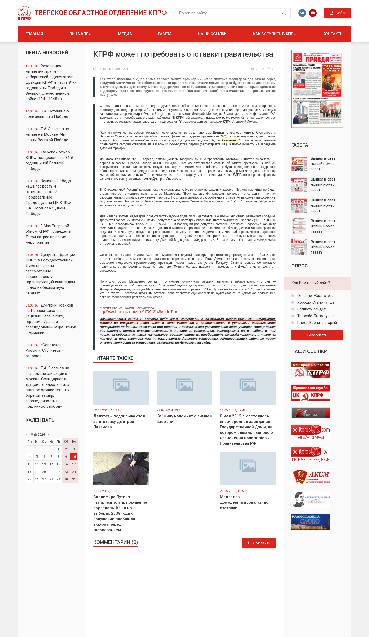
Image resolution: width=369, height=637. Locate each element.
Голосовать (317, 335)
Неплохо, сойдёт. (312, 309)
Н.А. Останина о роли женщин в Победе (47, 114)
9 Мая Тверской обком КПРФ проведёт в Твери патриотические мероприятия (48, 234)
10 (74, 457)
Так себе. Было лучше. (316, 316)
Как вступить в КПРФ (275, 34)
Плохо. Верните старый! (317, 323)
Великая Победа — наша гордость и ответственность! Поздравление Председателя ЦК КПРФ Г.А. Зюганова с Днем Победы (50, 197)
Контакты (333, 34)
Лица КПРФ (80, 34)
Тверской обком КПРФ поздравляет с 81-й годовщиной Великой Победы (49, 160)
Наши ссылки (212, 34)
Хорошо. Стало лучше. (316, 302)
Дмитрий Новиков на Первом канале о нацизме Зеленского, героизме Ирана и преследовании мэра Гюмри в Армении (51, 319)
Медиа (125, 34)
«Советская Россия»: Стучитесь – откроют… (45, 350)
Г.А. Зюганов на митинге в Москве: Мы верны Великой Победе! (47, 134)
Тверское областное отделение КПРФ (101, 13)
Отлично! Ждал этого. (315, 295)
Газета (165, 34)
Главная (34, 34)
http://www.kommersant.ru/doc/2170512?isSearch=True (188, 327)
